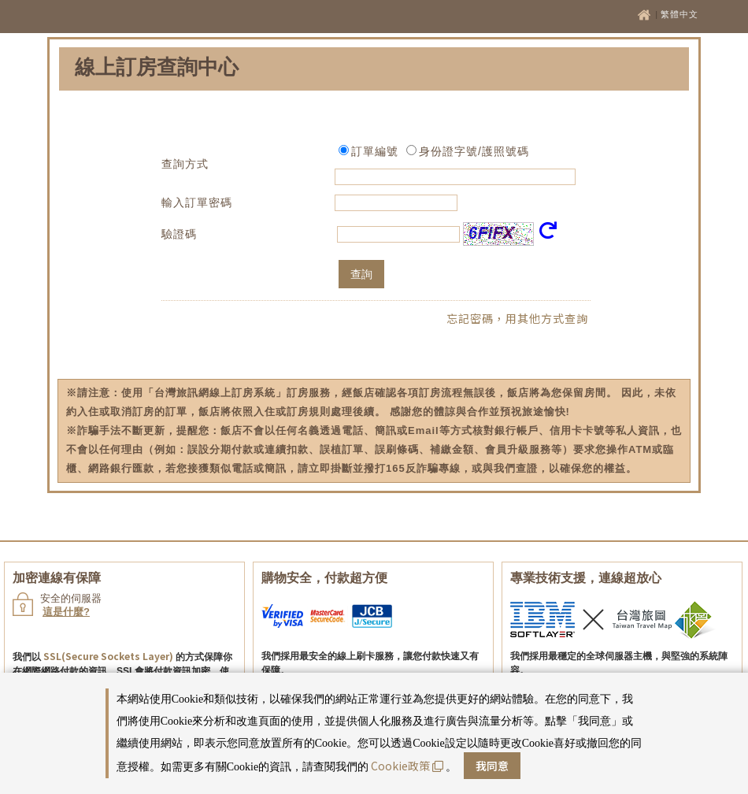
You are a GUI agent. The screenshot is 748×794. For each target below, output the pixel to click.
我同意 (492, 766)
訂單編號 (374, 151)
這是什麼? (66, 612)
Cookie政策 (407, 766)
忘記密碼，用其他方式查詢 (517, 318)
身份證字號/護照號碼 (474, 151)
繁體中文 (679, 14)
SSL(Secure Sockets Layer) (108, 655)
